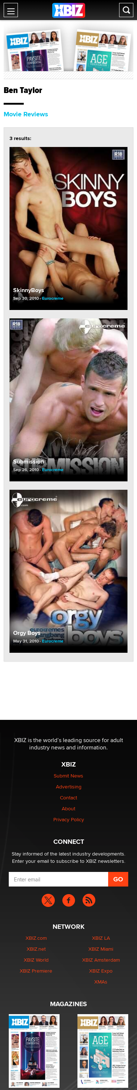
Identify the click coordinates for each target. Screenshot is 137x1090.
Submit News (68, 775)
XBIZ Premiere (36, 970)
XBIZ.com (36, 938)
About (68, 808)
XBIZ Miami (100, 949)
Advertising (68, 786)
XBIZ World (36, 959)
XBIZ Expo (101, 970)
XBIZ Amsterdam (101, 959)
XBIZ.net (36, 949)
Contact (68, 797)
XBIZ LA (101, 938)
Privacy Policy (68, 819)
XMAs (100, 981)
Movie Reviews (26, 114)
